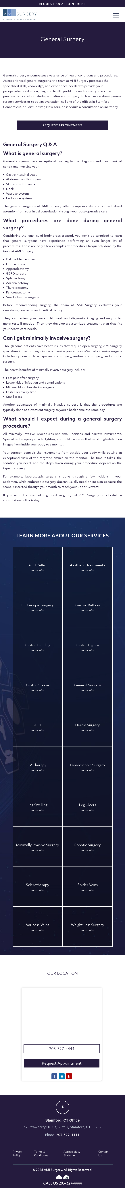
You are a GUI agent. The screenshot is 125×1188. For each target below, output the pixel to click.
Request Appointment (62, 1063)
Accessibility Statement (72, 1154)
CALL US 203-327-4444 (62, 1183)
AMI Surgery (53, 1170)
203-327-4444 (61, 1048)
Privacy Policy (17, 1154)
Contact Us (103, 1154)
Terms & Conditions (41, 1154)
